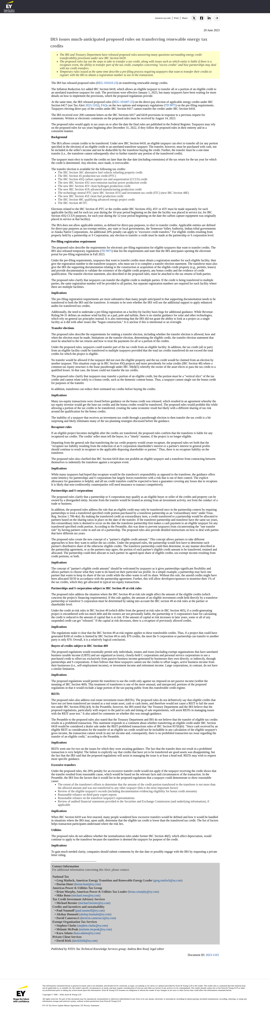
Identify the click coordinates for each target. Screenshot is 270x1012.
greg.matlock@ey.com (167, 880)
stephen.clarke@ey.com (92, 925)
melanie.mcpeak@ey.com (95, 929)
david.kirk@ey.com (85, 940)
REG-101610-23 (107, 82)
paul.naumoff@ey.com (90, 910)
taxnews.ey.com (163, 18)
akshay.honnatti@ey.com (95, 914)
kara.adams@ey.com (87, 933)
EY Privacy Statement (90, 1005)
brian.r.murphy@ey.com (143, 891)
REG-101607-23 (123, 101)
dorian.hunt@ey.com (87, 884)
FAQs (104, 105)
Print (176, 18)
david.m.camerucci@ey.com (98, 918)
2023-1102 (91, 105)
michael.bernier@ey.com (94, 903)
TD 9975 (170, 105)
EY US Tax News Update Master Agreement (60, 1005)
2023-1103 (212, 954)
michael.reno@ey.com (85, 895)
